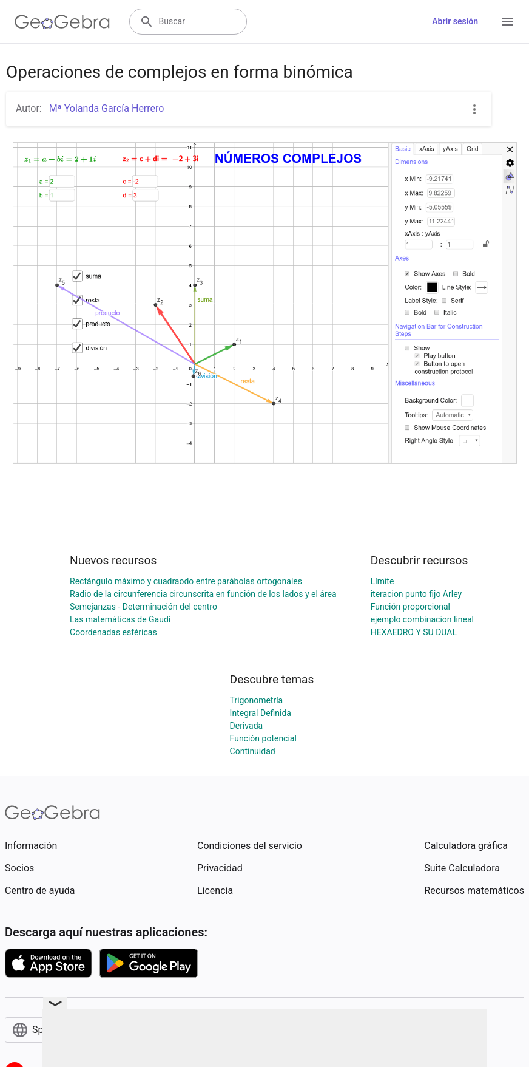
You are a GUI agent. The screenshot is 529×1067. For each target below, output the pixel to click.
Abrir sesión (455, 21)
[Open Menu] (507, 22)
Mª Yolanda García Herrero (105, 108)
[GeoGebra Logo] (62, 22)
